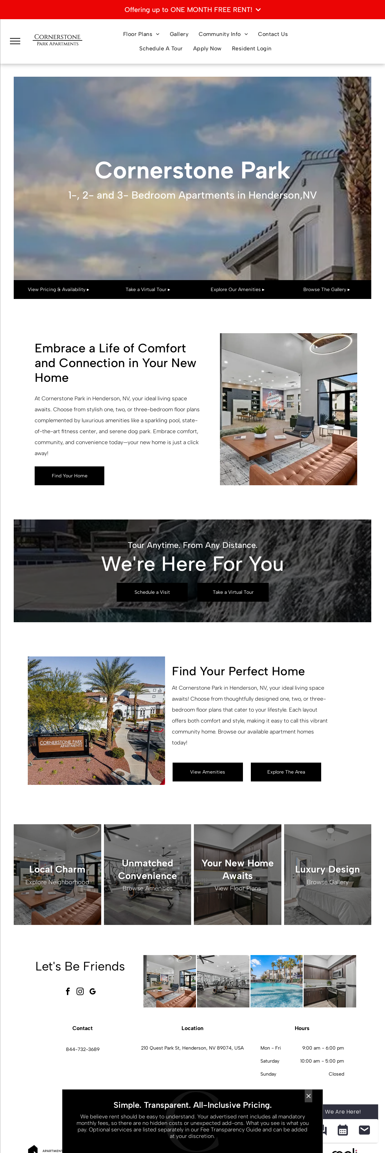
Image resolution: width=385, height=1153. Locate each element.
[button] (342, 1130)
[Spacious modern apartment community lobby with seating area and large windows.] (169, 981)
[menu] (15, 41)
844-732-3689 (83, 1049)
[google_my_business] (92, 992)
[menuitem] (141, 34)
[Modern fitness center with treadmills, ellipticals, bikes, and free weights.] (223, 981)
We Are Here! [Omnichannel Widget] (343, 1112)
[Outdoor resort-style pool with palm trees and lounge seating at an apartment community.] (276, 981)
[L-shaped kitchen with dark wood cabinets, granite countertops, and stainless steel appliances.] (330, 981)
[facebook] (67, 992)
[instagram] (80, 992)
